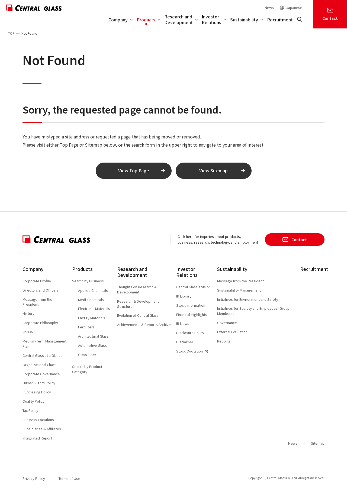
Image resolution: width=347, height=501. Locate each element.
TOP (11, 33)
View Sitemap (222, 175)
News (269, 7)
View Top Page (141, 175)
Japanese (294, 7)
